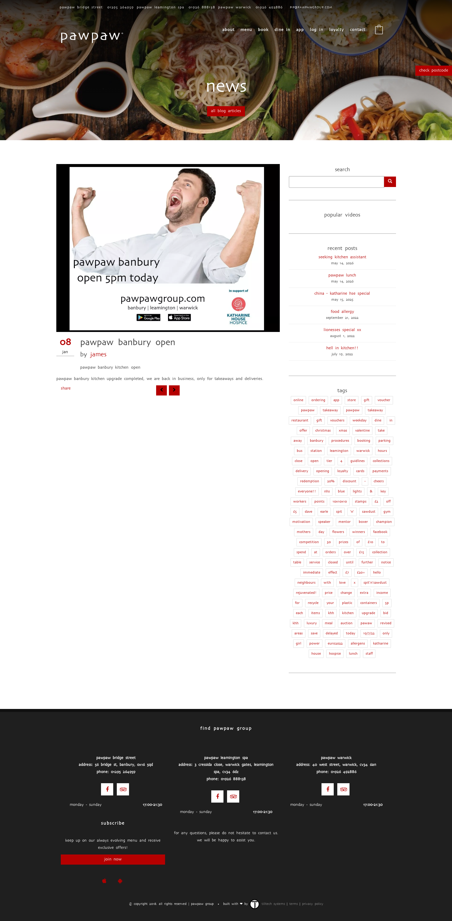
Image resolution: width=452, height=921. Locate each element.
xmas (343, 430)
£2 (376, 501)
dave (308, 511)
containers (368, 603)
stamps (360, 501)
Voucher (384, 400)
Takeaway (330, 410)
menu (246, 30)
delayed (332, 633)
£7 (347, 572)
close (298, 461)
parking (384, 440)
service (314, 562)
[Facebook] (107, 789)
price (329, 593)
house (316, 653)
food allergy (342, 312)
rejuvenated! (306, 593)
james (98, 355)
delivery (302, 471)
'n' (352, 511)
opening (322, 471)
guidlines (357, 461)
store (351, 400)
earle (324, 511)
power (314, 643)
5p (387, 603)
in (390, 420)
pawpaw (353, 410)
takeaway (375, 410)
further (367, 562)
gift (319, 420)
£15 (361, 552)
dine (378, 420)
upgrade (368, 613)
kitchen (348, 613)
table (297, 562)
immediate (311, 572)
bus (299, 451)
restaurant (299, 420)
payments (380, 471)
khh (296, 623)
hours (382, 451)
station (316, 451)
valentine (362, 430)
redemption (309, 481)
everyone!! (307, 491)
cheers (379, 481)
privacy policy (312, 904)
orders (330, 552)
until (349, 562)
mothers (303, 532)
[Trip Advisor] (123, 789)
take (381, 430)
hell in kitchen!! (342, 348)
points (319, 501)
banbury (316, 440)
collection (379, 552)
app (336, 400)
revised (386, 623)
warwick (363, 451)
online (298, 400)
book (263, 30)
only (386, 633)
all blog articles (226, 111)
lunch (353, 653)
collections (381, 461)
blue (341, 491)
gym (387, 511)
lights (357, 491)
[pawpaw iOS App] (104, 881)
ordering (318, 400)
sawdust (368, 511)
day (321, 532)
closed (333, 562)
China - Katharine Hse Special (342, 293)
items (315, 613)
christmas (323, 430)
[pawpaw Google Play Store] (120, 881)
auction (346, 623)
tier (329, 461)
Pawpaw (308, 410)
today (350, 633)
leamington (339, 451)
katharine (380, 643)
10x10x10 (340, 501)
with (327, 582)
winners (358, 532)
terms (293, 904)
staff (369, 653)
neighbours (306, 582)
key (383, 491)
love (342, 582)
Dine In (282, 30)
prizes (343, 542)
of (358, 542)
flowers (338, 532)
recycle (313, 603)
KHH (331, 613)
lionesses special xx (342, 330)
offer (303, 430)
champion (384, 522)
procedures (340, 440)
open (314, 461)
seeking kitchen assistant (342, 257)
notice (386, 562)
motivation (301, 522)
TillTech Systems (267, 904)
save (314, 633)
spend (301, 552)
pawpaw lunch (342, 275)
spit (339, 511)
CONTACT (357, 30)
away (297, 440)
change (346, 593)
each (299, 613)
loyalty (336, 30)
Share (66, 388)
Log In (316, 30)
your (330, 603)
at (315, 552)
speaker (324, 522)
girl (298, 643)
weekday (359, 420)
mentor (344, 522)
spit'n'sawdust (375, 582)
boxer (363, 522)
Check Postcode (433, 70)
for (297, 603)
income (382, 593)
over (347, 552)
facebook (380, 532)
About (228, 30)
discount (349, 481)
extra (364, 593)
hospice (335, 653)
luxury (312, 623)
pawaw (366, 623)
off (388, 501)
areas (298, 633)
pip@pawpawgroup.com (311, 8)
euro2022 (335, 643)
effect (332, 572)
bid (385, 613)
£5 (295, 511)
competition (309, 542)
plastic (347, 603)
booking (363, 440)
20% (331, 481)
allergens (358, 643)
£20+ (361, 572)
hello (377, 572)
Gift (366, 400)
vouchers (337, 420)
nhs (327, 491)
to (383, 542)
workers (299, 501)
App (300, 30)
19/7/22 (369, 633)
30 (329, 542)
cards (360, 471)
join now (113, 859)
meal (329, 623)
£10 (370, 542)
